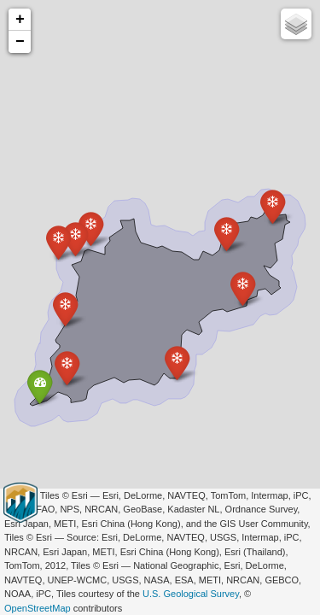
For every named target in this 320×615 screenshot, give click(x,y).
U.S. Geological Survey (191, 594)
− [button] (20, 42)
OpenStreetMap (37, 608)
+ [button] (20, 19)
